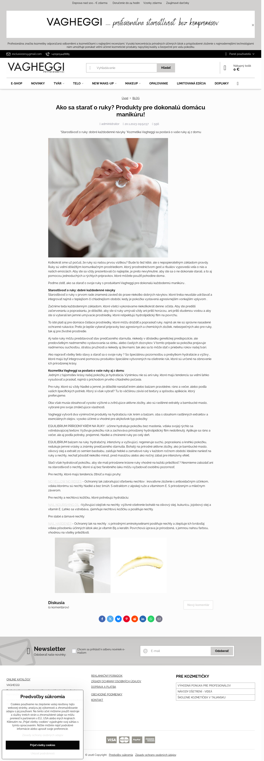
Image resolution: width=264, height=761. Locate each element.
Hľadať (166, 67)
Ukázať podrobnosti (43, 753)
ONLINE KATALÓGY (18, 679)
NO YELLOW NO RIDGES (65, 481)
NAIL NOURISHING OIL (63, 505)
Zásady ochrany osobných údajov (155, 754)
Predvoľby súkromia (121, 754)
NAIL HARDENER (60, 523)
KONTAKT (97, 700)
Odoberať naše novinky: (50, 654)
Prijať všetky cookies (42, 745)
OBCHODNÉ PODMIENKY (106, 694)
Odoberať (222, 651)
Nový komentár (198, 605)
